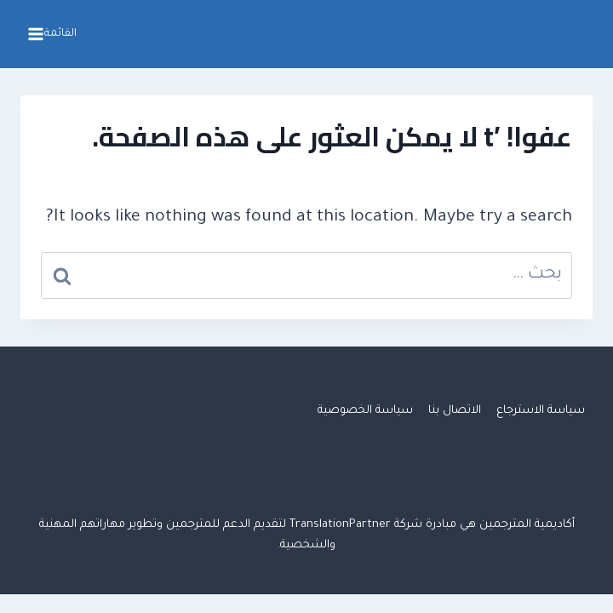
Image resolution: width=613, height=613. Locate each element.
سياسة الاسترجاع (540, 410)
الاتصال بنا (454, 410)
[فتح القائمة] (54, 34)
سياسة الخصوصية (365, 410)
